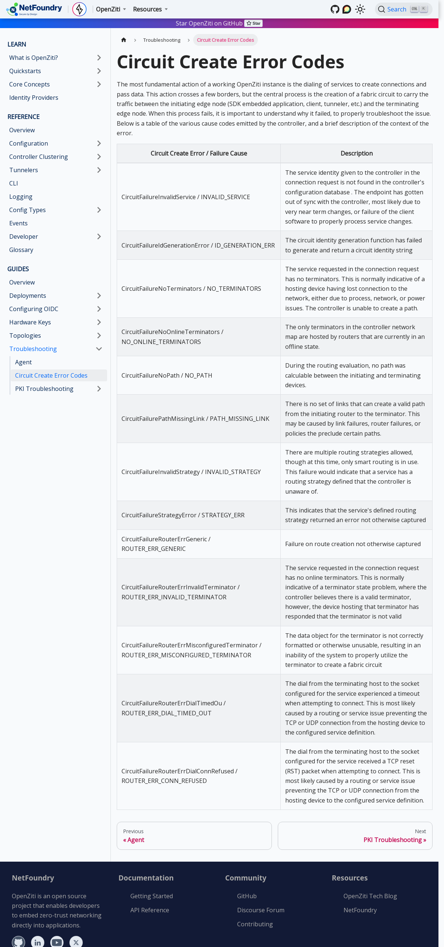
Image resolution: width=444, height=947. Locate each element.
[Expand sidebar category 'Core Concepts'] (99, 84)
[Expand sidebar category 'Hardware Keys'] (99, 322)
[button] (56, 157)
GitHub (247, 896)
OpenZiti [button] (108, 9)
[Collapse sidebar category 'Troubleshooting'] (99, 349)
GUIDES (18, 269)
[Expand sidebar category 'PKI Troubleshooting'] (99, 389)
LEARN (16, 44)
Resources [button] (147, 9)
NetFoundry (360, 910)
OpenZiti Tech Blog (370, 896)
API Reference (149, 910)
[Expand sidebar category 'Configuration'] (99, 143)
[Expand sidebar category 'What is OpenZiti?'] (99, 58)
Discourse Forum (260, 910)
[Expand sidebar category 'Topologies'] (99, 335)
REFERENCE (23, 117)
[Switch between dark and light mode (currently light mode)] (360, 9)
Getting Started (151, 896)
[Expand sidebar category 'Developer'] (99, 236)
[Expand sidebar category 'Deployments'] (99, 296)
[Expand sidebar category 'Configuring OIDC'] (99, 309)
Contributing (255, 924)
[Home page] (124, 39)
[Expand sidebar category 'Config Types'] (99, 210)
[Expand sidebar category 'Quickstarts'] (99, 71)
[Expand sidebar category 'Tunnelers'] (99, 170)
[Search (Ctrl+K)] (404, 9)
